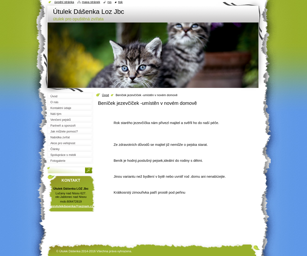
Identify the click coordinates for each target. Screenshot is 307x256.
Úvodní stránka (64, 2)
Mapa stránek (91, 2)
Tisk (120, 2)
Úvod (105, 95)
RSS (110, 2)
